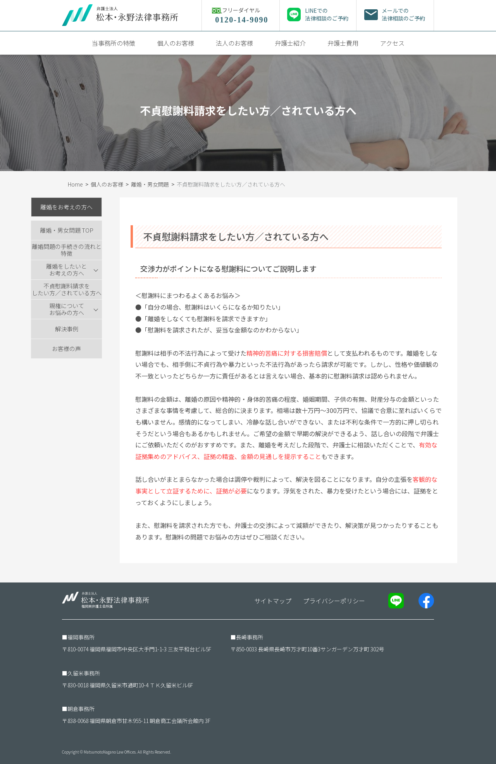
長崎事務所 (249, 637)
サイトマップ (272, 600)
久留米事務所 (83, 673)
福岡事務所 (81, 637)
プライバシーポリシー (334, 600)
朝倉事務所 (81, 709)
